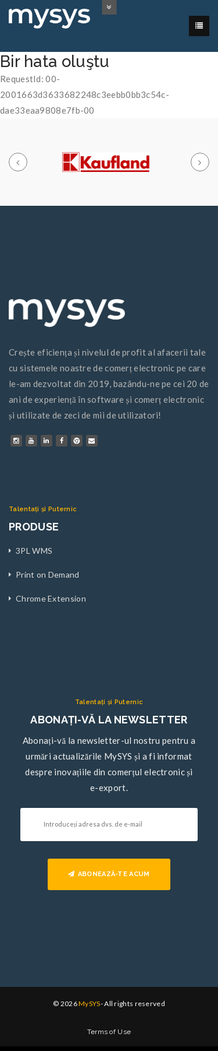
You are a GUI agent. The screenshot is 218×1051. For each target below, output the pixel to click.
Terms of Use (109, 1032)
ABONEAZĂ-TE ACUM (108, 874)
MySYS (89, 1003)
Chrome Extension (51, 598)
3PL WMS (34, 551)
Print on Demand (48, 574)
